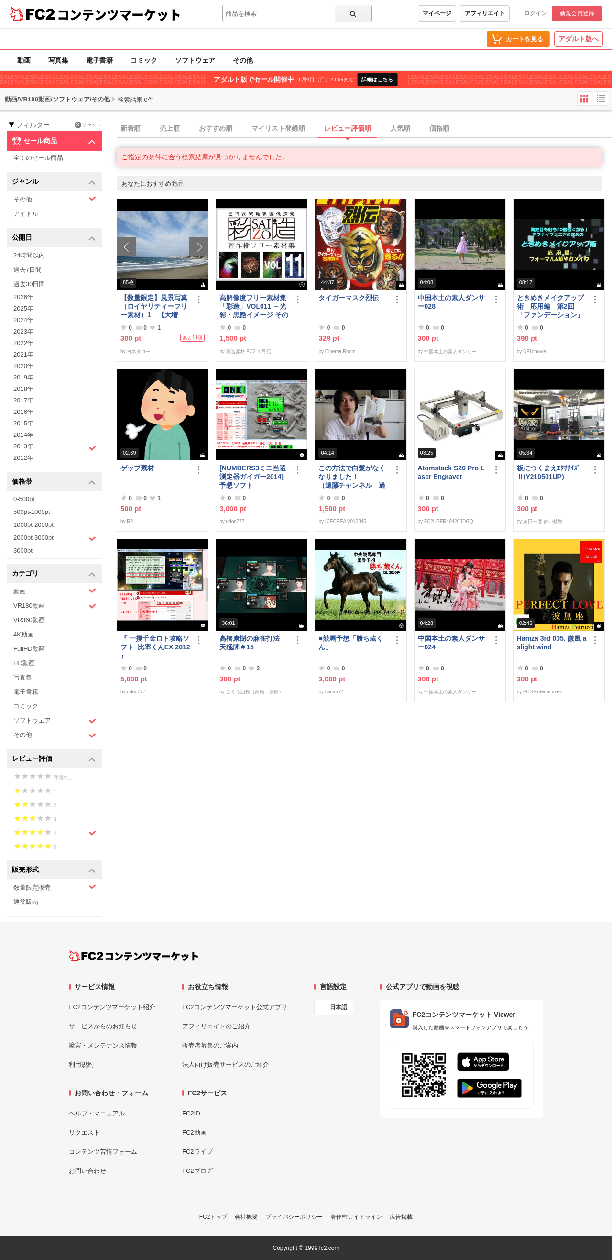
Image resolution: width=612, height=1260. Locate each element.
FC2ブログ (197, 1170)
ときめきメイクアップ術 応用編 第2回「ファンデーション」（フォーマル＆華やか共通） (550, 306)
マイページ (437, 13)
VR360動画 (29, 620)
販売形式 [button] (54, 870)
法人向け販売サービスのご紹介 (225, 1064)
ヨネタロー (139, 351)
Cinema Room (340, 351)
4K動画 (23, 634)
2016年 (23, 411)
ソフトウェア (195, 60)
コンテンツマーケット (119, 14)
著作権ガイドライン (356, 1217)
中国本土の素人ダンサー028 (451, 302)
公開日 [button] (54, 238)
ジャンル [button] (54, 182)
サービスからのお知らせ (103, 1026)
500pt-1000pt (31, 511)
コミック (144, 60)
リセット (88, 125)
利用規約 (81, 1064)
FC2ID (191, 1113)
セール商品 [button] (54, 141)
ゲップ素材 (137, 468)
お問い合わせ (87, 1170)
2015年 (23, 423)
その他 (243, 60)
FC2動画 (194, 1132)
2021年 (23, 354)
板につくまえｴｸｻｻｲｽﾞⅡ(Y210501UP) (548, 472)
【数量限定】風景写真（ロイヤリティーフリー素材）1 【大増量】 (153, 306)
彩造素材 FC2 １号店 (248, 351)
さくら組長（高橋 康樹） (255, 691)
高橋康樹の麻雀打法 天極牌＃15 (252, 643)
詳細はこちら (377, 79)
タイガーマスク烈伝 (348, 297)
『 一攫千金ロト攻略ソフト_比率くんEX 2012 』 (155, 647)
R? (130, 521)
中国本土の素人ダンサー (450, 351)
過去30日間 (29, 284)
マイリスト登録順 (278, 128)
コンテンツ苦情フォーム (103, 1151)
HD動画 (24, 663)
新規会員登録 (577, 13)
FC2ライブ (197, 1151)
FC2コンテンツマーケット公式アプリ (234, 1007)
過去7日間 (27, 269)
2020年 (23, 365)
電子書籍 (99, 60)
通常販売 (25, 901)
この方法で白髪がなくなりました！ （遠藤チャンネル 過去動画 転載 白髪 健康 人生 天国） (353, 477)
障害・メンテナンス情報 (103, 1045)
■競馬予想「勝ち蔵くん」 (350, 643)
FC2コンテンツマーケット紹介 (112, 1007)
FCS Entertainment (543, 691)
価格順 (439, 128)
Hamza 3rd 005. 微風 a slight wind (552, 643)
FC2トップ (213, 1217)
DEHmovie (534, 351)
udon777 (235, 521)
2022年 (23, 342)
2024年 (23, 319)
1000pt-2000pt (33, 524)
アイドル (25, 213)
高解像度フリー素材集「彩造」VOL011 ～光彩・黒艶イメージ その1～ (253, 306)
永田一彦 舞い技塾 (543, 521)
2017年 (23, 400)
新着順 (130, 128)
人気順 (400, 128)
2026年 (23, 297)
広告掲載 (401, 1217)
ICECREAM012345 (345, 521)
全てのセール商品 (38, 157)
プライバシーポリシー (294, 1217)
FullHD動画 (29, 648)
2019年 (23, 377)
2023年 (23, 331)
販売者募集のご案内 (210, 1045)
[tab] (364, 128)
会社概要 (246, 1217)
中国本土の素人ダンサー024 (451, 643)
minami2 (334, 691)
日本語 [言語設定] (338, 1007)
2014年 (23, 434)
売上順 (170, 128)
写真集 (58, 60)
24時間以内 (29, 255)
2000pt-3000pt (54, 538)
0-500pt (23, 498)
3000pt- (23, 550)
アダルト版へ (578, 39)
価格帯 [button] (54, 482)
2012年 (23, 457)
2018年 (23, 388)
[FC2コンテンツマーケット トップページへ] (133, 955)
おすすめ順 (215, 128)
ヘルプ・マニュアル (97, 1113)
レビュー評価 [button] (54, 759)
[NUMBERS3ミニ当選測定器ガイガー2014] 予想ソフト (254, 476)
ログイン (535, 13)
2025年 (23, 308)
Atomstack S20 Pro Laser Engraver (451, 472)
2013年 (54, 447)
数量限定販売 (54, 887)
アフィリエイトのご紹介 (216, 1026)
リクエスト (84, 1132)
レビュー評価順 (347, 128)
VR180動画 (54, 606)
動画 (24, 60)
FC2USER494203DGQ (448, 521)
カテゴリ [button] (54, 574)
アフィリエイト (485, 13)
